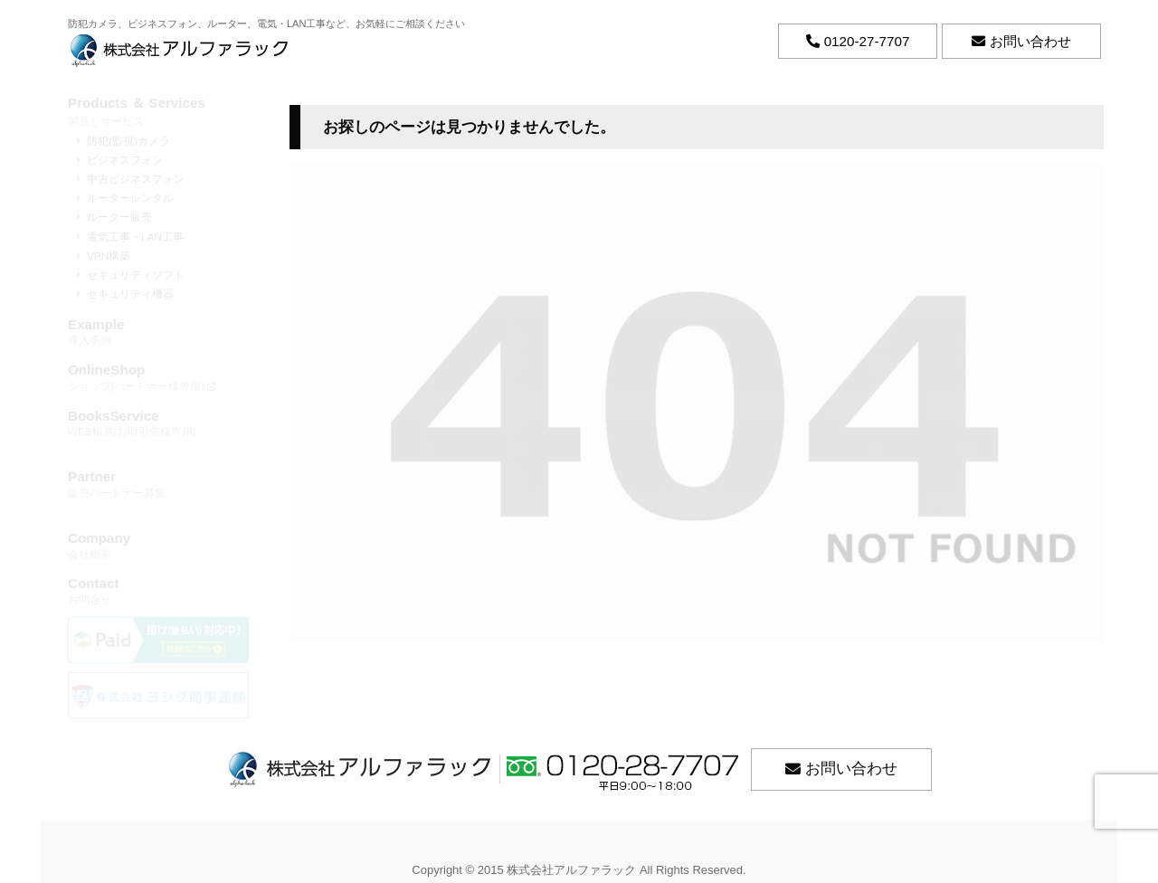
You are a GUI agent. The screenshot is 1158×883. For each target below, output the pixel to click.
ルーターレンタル (130, 198)
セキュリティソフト (136, 274)
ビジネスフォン (125, 160)
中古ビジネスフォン (136, 179)
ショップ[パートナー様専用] (158, 377)
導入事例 (158, 332)
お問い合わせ (851, 768)
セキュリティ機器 (130, 293)
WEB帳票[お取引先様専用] (158, 423)
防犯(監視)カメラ (128, 141)
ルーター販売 (119, 217)
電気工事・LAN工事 (135, 236)
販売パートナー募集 (158, 483)
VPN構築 (108, 255)
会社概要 (158, 545)
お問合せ (158, 590)
